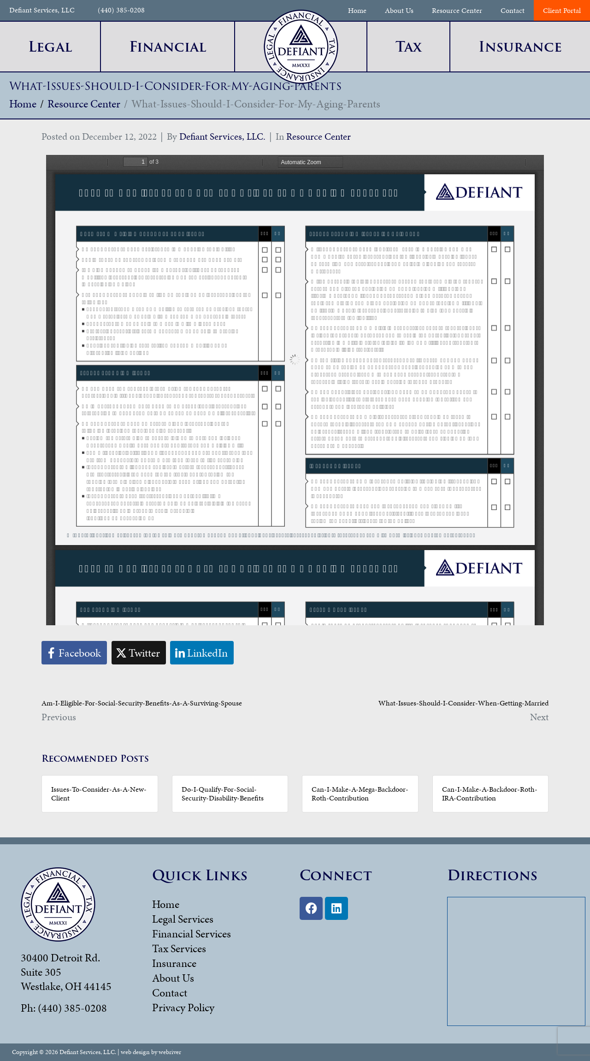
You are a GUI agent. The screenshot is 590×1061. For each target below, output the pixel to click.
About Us (399, 10)
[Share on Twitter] (139, 652)
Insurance (174, 963)
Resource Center (457, 10)
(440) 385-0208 (121, 10)
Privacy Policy (183, 1007)
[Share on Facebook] (74, 652)
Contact (513, 10)
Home (357, 10)
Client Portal (562, 10)
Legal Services (182, 919)
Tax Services (179, 948)
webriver (170, 1052)
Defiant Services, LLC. (222, 136)
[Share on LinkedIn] (202, 652)
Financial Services (191, 933)
